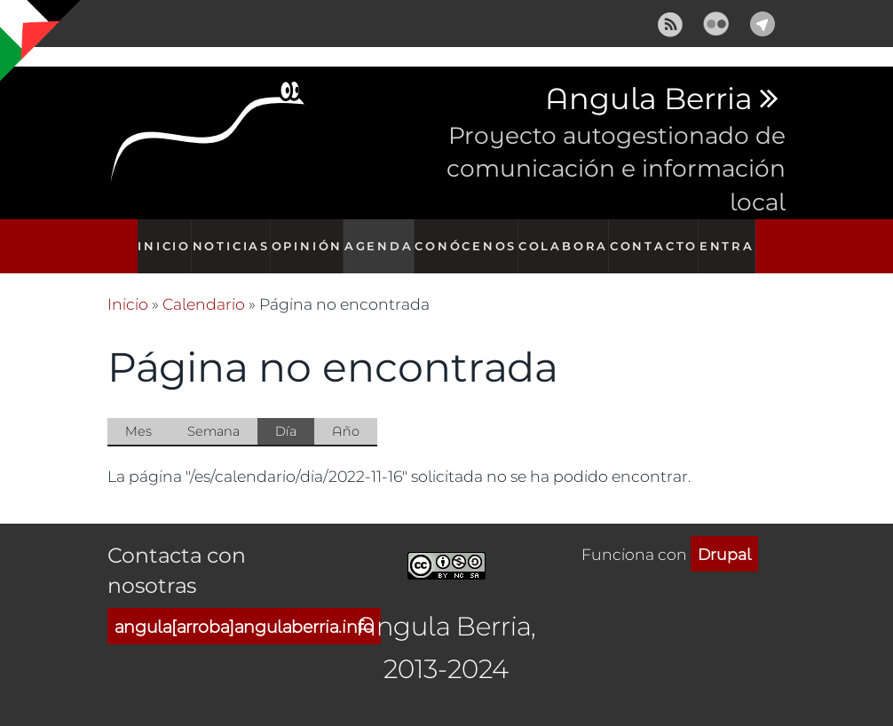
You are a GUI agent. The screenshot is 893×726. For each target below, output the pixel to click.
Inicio (155, 236)
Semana (213, 412)
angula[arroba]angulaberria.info (244, 607)
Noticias (227, 236)
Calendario (203, 285)
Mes (138, 412)
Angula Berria (648, 99)
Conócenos (471, 236)
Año (346, 412)
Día (294, 413)
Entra (735, 236)
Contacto (658, 236)
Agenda (382, 236)
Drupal (724, 535)
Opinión (307, 236)
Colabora (567, 236)
